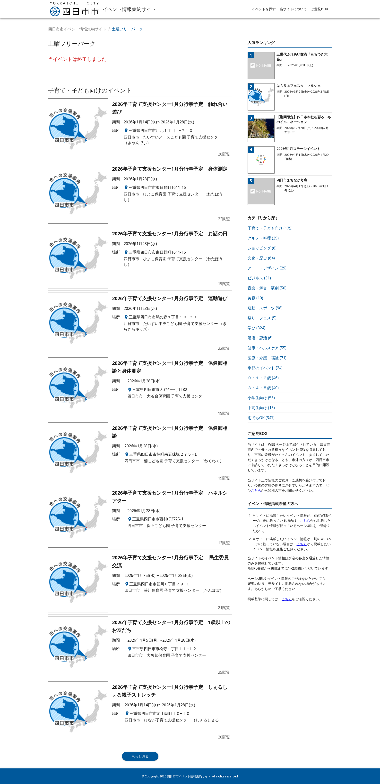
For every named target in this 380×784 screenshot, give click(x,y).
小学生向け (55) (261, 397)
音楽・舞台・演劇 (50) (267, 288)
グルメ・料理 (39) (263, 238)
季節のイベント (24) (265, 367)
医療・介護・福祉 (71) (267, 357)
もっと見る (140, 756)
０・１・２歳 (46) (263, 377)
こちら (256, 490)
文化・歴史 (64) (261, 258)
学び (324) (256, 328)
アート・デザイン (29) (267, 268)
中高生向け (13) (261, 407)
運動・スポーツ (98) (265, 308)
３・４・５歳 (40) (263, 387)
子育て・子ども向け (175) (270, 228)
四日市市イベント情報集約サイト (77, 29)
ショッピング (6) (262, 248)
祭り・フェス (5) (262, 318)
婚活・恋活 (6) (260, 338)
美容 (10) (255, 298)
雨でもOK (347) (261, 417)
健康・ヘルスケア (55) (267, 347)
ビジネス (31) (259, 278)
